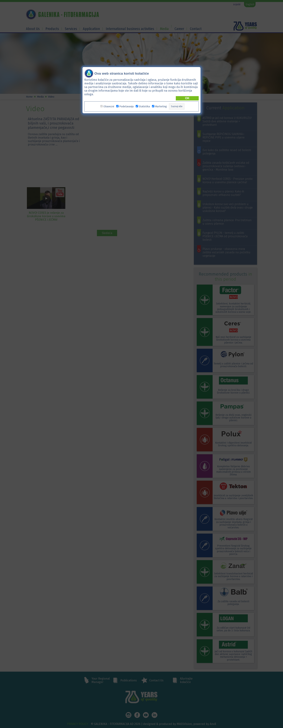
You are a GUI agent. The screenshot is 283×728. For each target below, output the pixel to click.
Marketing (161, 106)
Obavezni (108, 106)
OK (187, 98)
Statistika (144, 106)
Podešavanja (126, 106)
